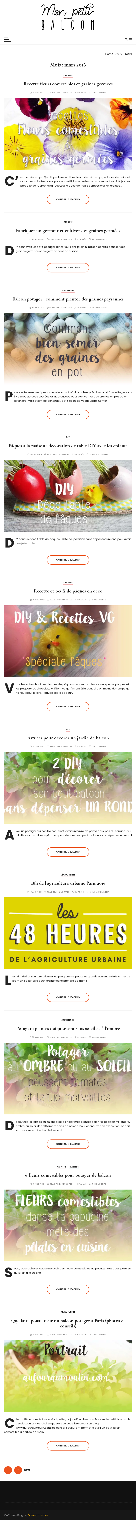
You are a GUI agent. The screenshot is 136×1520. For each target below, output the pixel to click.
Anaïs (84, 93)
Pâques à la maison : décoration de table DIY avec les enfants (68, 446)
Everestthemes (38, 1515)
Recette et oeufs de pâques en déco (68, 591)
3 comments (99, 93)
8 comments (99, 1184)
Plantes (74, 1166)
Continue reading (68, 199)
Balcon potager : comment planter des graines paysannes (68, 299)
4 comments (99, 1037)
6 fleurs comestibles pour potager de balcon (68, 1175)
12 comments (99, 239)
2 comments (99, 600)
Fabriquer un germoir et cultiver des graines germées (68, 230)
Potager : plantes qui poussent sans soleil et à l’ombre (68, 1028)
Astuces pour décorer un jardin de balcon (68, 738)
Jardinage (68, 290)
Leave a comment (99, 454)
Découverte (68, 874)
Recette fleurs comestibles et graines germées (68, 84)
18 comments (99, 308)
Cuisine (68, 75)
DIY (68, 437)
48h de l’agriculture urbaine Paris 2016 (68, 883)
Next (27, 1470)
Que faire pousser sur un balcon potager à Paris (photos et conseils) (68, 1323)
